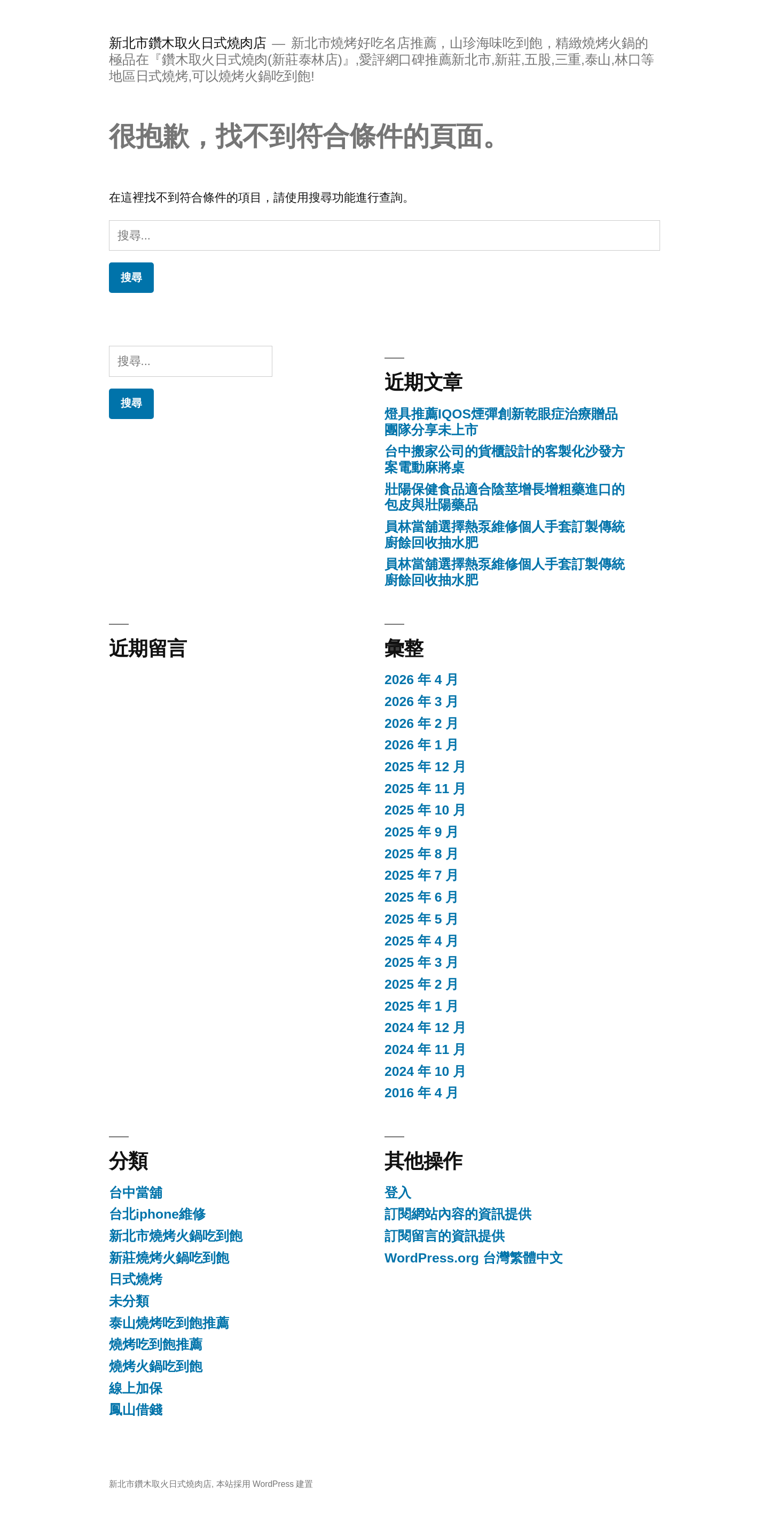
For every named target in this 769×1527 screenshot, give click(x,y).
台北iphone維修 (157, 1214)
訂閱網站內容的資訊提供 (457, 1214)
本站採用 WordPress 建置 (264, 1484)
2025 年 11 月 (425, 788)
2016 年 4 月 (421, 1093)
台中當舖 (135, 1192)
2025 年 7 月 (421, 875)
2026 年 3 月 (421, 701)
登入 (397, 1192)
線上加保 (135, 1388)
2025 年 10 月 (425, 810)
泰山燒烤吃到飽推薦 (169, 1323)
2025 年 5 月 (421, 919)
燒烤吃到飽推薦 (155, 1344)
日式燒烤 (135, 1279)
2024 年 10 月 (425, 1071)
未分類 (129, 1301)
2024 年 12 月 (425, 1027)
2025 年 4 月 (421, 941)
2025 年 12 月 (425, 766)
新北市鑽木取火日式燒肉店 (187, 43)
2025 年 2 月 (421, 984)
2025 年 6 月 (421, 897)
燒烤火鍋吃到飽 (155, 1366)
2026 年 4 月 (421, 679)
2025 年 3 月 (421, 962)
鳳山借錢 (135, 1409)
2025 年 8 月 (421, 854)
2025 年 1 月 (421, 1006)
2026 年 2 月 (421, 723)
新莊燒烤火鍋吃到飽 (169, 1258)
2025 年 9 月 (421, 832)
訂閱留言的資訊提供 (444, 1236)
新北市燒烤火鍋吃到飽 (175, 1236)
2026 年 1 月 (421, 745)
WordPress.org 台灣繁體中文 (473, 1258)
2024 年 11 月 (425, 1049)
